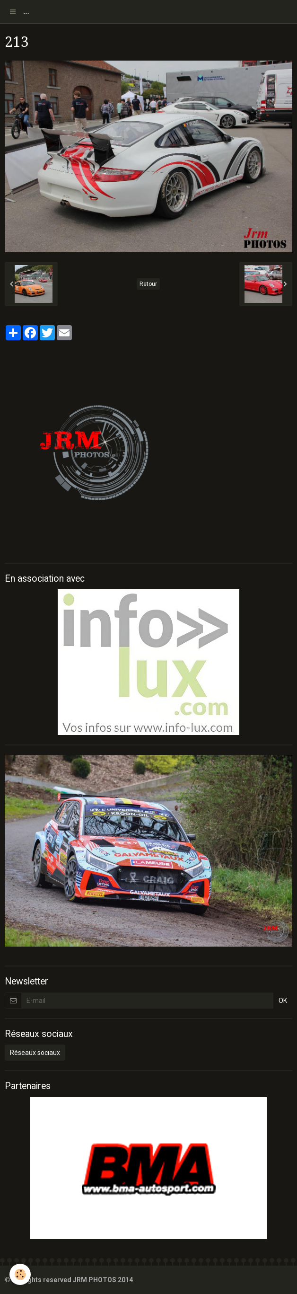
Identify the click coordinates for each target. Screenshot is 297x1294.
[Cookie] (20, 1274)
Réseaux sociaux (35, 1052)
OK (283, 1000)
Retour (148, 284)
